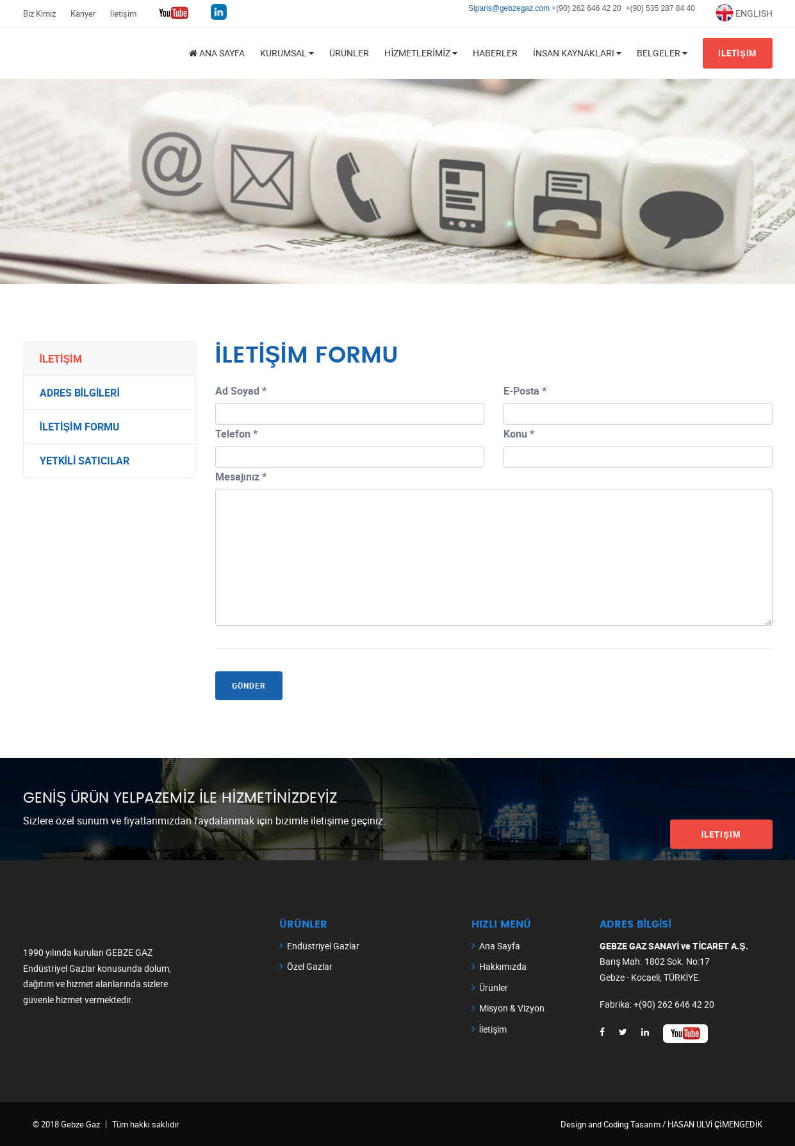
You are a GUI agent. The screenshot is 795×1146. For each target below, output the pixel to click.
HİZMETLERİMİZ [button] (420, 53)
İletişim (123, 13)
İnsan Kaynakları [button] (577, 53)
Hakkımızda (503, 966)
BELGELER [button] (662, 53)
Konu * (519, 434)
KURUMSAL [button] (287, 53)
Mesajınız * (241, 477)
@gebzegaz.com (522, 8)
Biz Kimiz (39, 13)
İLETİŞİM (737, 53)
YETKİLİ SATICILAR (85, 461)
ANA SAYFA (217, 53)
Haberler (495, 53)
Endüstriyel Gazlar (323, 946)
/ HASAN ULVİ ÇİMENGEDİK (711, 1124)
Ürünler (349, 53)
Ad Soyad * (240, 391)
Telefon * (236, 434)
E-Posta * (525, 391)
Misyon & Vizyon (512, 1008)
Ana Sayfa (499, 946)
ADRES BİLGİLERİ (80, 393)
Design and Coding (595, 1124)
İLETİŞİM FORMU (80, 427)
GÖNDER (249, 685)
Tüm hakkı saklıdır (145, 1124)
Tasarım (645, 1124)
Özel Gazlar (309, 966)
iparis (482, 8)
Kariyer (82, 13)
